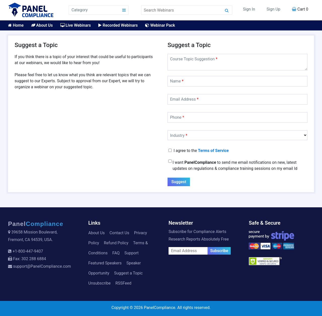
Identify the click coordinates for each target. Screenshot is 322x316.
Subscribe (219, 250)
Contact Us (119, 232)
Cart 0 (300, 9)
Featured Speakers (105, 263)
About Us (42, 25)
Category (79, 10)
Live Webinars (75, 25)
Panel (35, 223)
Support (131, 253)
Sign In (249, 9)
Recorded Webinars (118, 25)
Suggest (178, 181)
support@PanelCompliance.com (42, 266)
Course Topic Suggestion (193, 59)
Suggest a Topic (128, 273)
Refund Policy (116, 243)
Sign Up (273, 9)
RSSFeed (123, 283)
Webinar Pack (160, 25)
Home (16, 25)
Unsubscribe (99, 283)
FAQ (116, 253)
